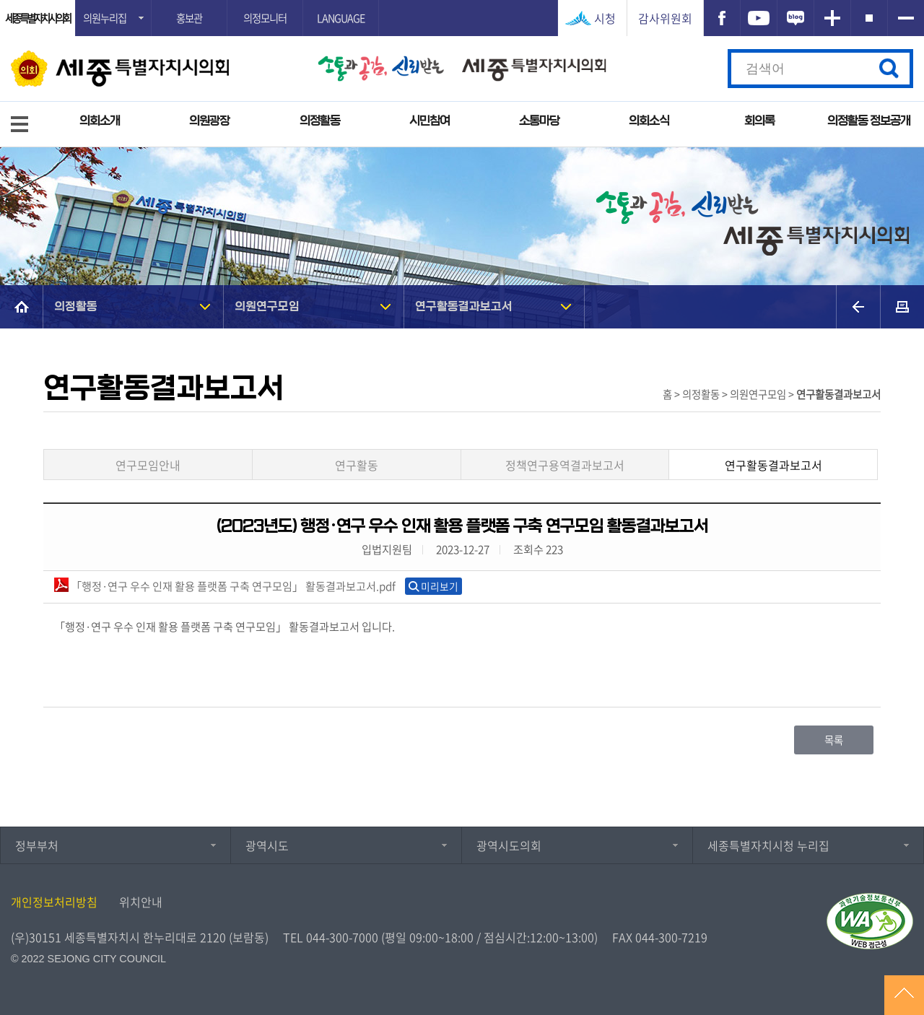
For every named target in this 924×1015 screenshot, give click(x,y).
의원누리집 (104, 18)
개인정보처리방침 (54, 901)
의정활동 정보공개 (868, 121)
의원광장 (209, 121)
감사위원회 (665, 18)
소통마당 (539, 121)
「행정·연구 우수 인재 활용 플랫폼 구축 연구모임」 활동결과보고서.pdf (225, 586)
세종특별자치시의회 (37, 18)
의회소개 (99, 121)
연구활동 (356, 465)
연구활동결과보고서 (464, 306)
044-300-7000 (342, 937)
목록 (833, 740)
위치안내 (140, 901)
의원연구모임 (267, 306)
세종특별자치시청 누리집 (768, 845)
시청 (605, 18)
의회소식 (649, 121)
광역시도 (267, 845)
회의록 (759, 121)
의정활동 (320, 121)
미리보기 (439, 586)
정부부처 (36, 845)
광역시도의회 (508, 845)
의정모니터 (265, 18)
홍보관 (189, 18)
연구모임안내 (148, 465)
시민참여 (429, 121)
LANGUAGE (341, 18)
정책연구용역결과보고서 (564, 465)
